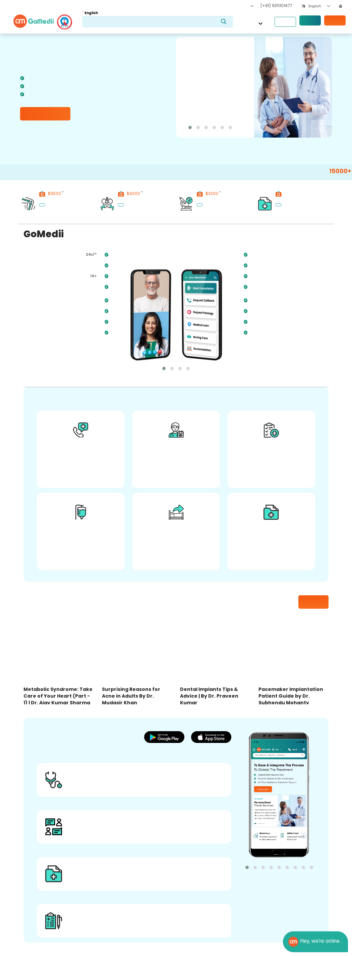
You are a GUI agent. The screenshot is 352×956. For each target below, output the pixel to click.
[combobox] (319, 6)
